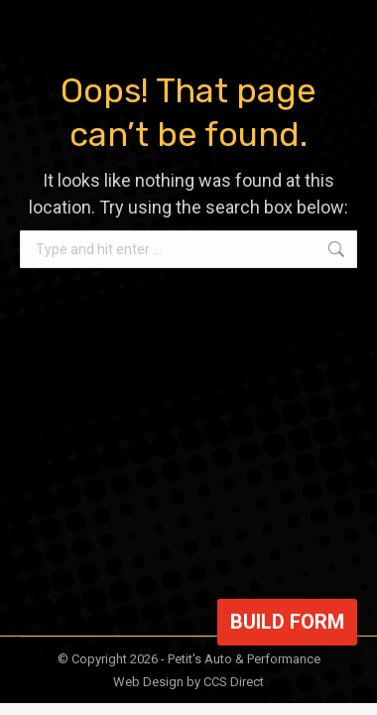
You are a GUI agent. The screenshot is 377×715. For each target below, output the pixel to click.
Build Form (287, 622)
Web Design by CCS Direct (188, 681)
